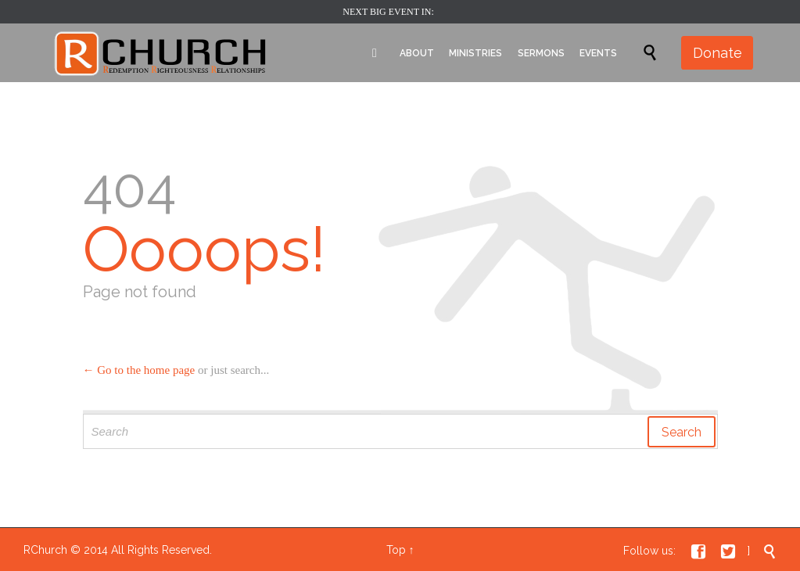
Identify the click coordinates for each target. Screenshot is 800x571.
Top (396, 550)
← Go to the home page (139, 370)
